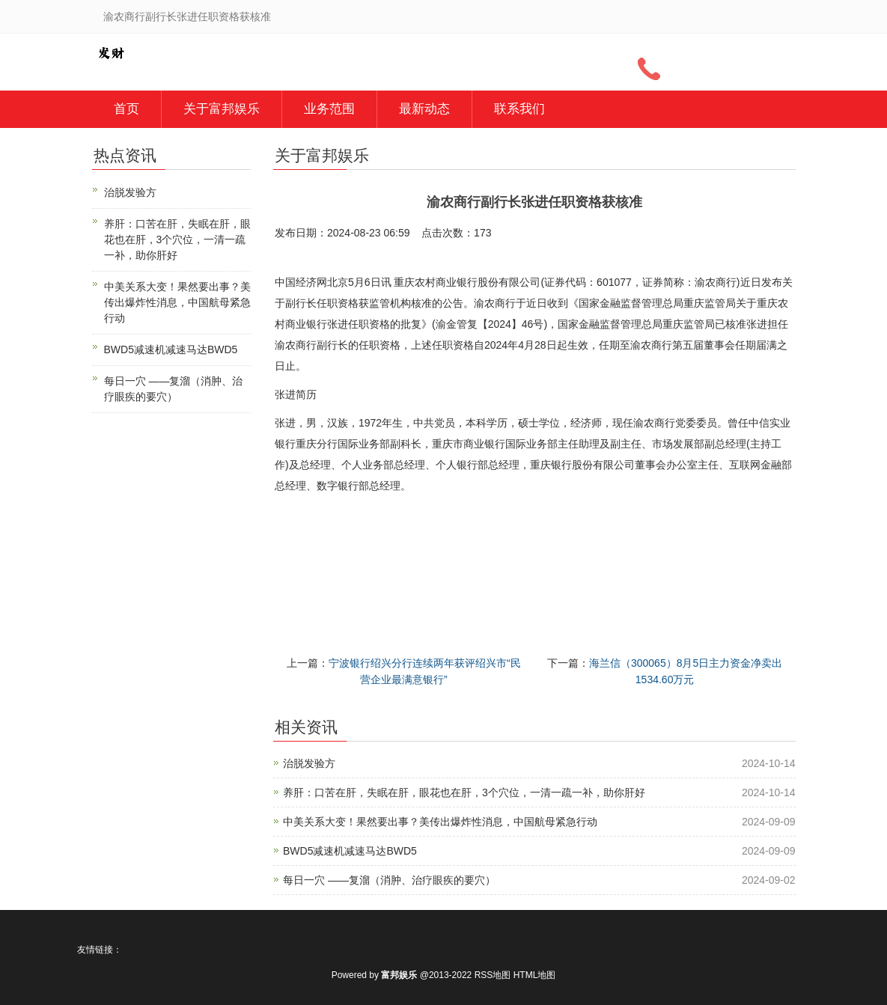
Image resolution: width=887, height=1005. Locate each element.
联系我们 (519, 109)
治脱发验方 (309, 763)
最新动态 (424, 109)
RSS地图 (493, 975)
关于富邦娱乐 (221, 109)
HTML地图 (534, 975)
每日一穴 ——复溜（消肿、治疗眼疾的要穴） (389, 880)
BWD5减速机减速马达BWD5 (350, 851)
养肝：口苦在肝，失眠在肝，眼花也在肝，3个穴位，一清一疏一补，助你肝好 (464, 792)
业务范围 (329, 109)
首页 (126, 109)
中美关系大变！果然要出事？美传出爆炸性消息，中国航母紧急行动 (440, 822)
